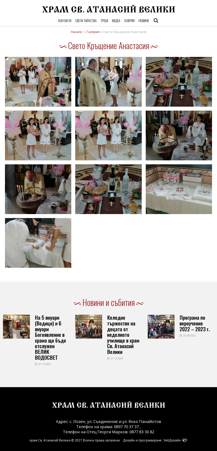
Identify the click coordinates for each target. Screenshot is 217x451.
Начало (76, 32)
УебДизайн (175, 440)
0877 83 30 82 (141, 431)
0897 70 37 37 (127, 426)
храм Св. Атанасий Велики (49, 440)
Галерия (93, 32)
